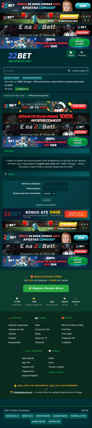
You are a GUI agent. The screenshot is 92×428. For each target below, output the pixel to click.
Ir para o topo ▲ (56, 372)
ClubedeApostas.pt (22, 392)
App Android (28, 358)
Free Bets (66, 329)
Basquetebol (14, 342)
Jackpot (12, 333)
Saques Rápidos (30, 375)
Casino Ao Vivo (42, 329)
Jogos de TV (41, 338)
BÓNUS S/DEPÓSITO (32, 78)
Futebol (12, 338)
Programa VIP (68, 338)
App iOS (26, 362)
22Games (39, 342)
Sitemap (85, 410)
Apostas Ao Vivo (16, 329)
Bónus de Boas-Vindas (73, 325)
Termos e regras (56, 367)
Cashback (66, 342)
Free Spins (67, 333)
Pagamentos (28, 371)
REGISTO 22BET (11, 78)
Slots (37, 325)
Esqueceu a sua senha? (46, 205)
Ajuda (51, 358)
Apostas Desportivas (18, 325)
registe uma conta (46, 164)
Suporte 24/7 (28, 367)
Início (51, 362)
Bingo (38, 333)
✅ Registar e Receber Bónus (46, 288)
